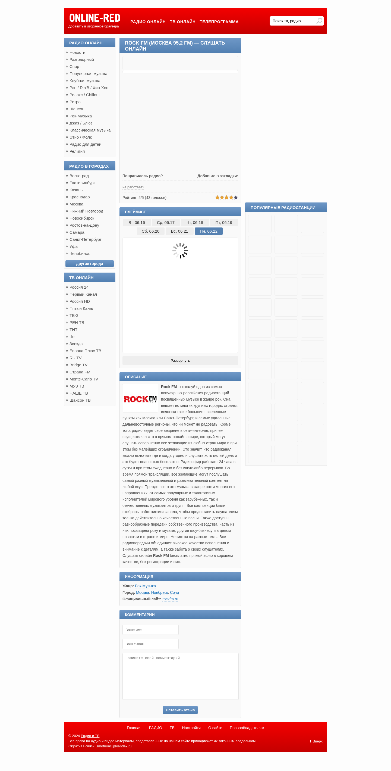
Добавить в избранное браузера (93, 26)
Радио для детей (85, 144)
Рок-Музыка (145, 586)
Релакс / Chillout (85, 94)
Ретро (75, 101)
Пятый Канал (82, 308)
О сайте (215, 736)
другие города (89, 263)
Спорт (75, 66)
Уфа (74, 246)
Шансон (77, 109)
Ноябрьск (159, 592)
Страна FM (80, 372)
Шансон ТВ (80, 400)
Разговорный (82, 59)
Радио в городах (89, 166)
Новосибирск (82, 218)
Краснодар (80, 197)
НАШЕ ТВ (79, 393)
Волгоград (79, 175)
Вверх (318, 749)
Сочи (174, 592)
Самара (77, 232)
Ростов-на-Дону (84, 225)
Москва (142, 592)
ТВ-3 (74, 315)
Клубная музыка (85, 80)
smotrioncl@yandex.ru (114, 754)
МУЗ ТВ (77, 386)
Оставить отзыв (180, 718)
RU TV (76, 357)
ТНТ (73, 329)
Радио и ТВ (90, 744)
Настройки (191, 736)
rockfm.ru (170, 599)
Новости (77, 52)
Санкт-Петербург (86, 239)
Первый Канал (83, 294)
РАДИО (155, 736)
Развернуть (180, 360)
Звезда (76, 343)
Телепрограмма (219, 21)
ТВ (172, 736)
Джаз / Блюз (81, 123)
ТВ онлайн (183, 21)
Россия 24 (79, 287)
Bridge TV (78, 365)
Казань (76, 190)
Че (72, 336)
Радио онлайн (148, 21)
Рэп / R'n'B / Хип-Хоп (89, 87)
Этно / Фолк (81, 137)
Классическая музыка (90, 130)
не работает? (133, 187)
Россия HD (80, 301)
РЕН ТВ (77, 322)
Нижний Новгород (86, 211)
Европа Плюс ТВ (85, 350)
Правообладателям (247, 736)
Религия (77, 151)
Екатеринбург (82, 182)
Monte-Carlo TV (84, 379)
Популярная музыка (88, 73)
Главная (134, 736)
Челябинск (80, 253)
